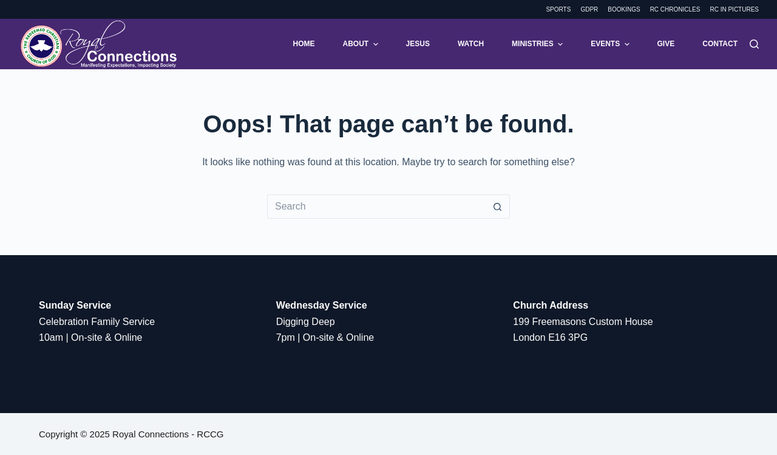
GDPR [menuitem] (589, 9)
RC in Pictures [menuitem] (734, 9)
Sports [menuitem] (558, 9)
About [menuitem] (362, 44)
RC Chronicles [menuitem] (675, 9)
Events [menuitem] (611, 44)
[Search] (754, 44)
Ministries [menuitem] (539, 44)
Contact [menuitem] (720, 43)
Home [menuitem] (304, 43)
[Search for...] (376, 206)
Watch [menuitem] (471, 43)
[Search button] (498, 206)
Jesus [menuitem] (418, 43)
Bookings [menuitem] (624, 9)
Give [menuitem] (666, 43)
